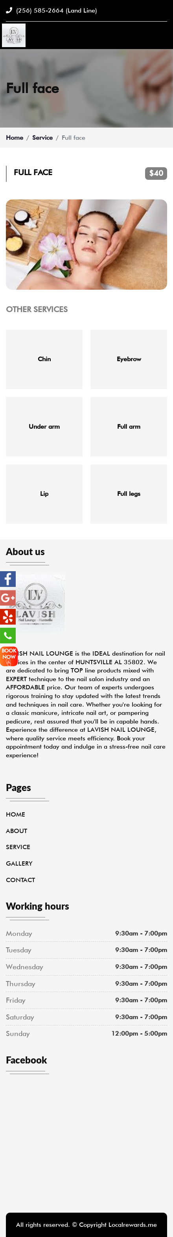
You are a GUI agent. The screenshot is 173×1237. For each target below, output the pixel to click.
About (16, 831)
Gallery (19, 863)
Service (42, 137)
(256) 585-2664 (51, 10)
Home (14, 137)
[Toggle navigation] (162, 35)
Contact (20, 880)
